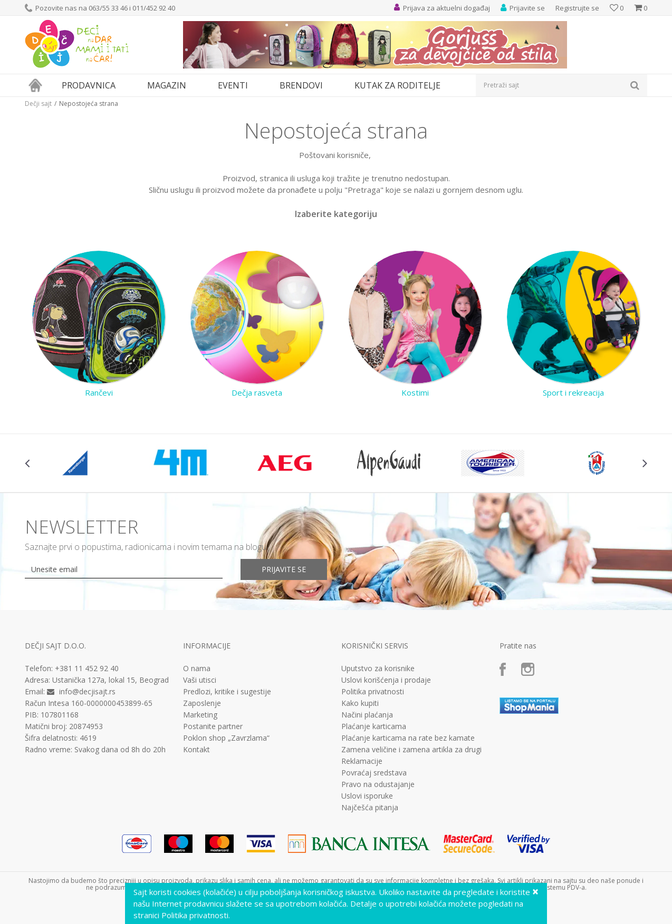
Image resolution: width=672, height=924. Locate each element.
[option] (77, 463)
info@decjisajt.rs (87, 691)
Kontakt (196, 749)
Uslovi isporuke (367, 796)
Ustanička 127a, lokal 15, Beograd (110, 680)
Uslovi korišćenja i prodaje (386, 680)
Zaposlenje (202, 703)
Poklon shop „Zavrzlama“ (226, 738)
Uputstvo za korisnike (378, 668)
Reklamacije (361, 761)
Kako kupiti (360, 703)
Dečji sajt (38, 103)
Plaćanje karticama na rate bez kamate (408, 738)
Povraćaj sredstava (374, 773)
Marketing (200, 715)
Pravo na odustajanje (378, 784)
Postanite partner (213, 726)
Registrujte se (577, 8)
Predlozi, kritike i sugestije (227, 691)
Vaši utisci (199, 680)
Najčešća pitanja (369, 807)
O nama (196, 668)
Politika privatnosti (372, 691)
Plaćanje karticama (373, 726)
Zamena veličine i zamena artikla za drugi (411, 749)
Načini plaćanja (367, 715)
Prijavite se (284, 569)
